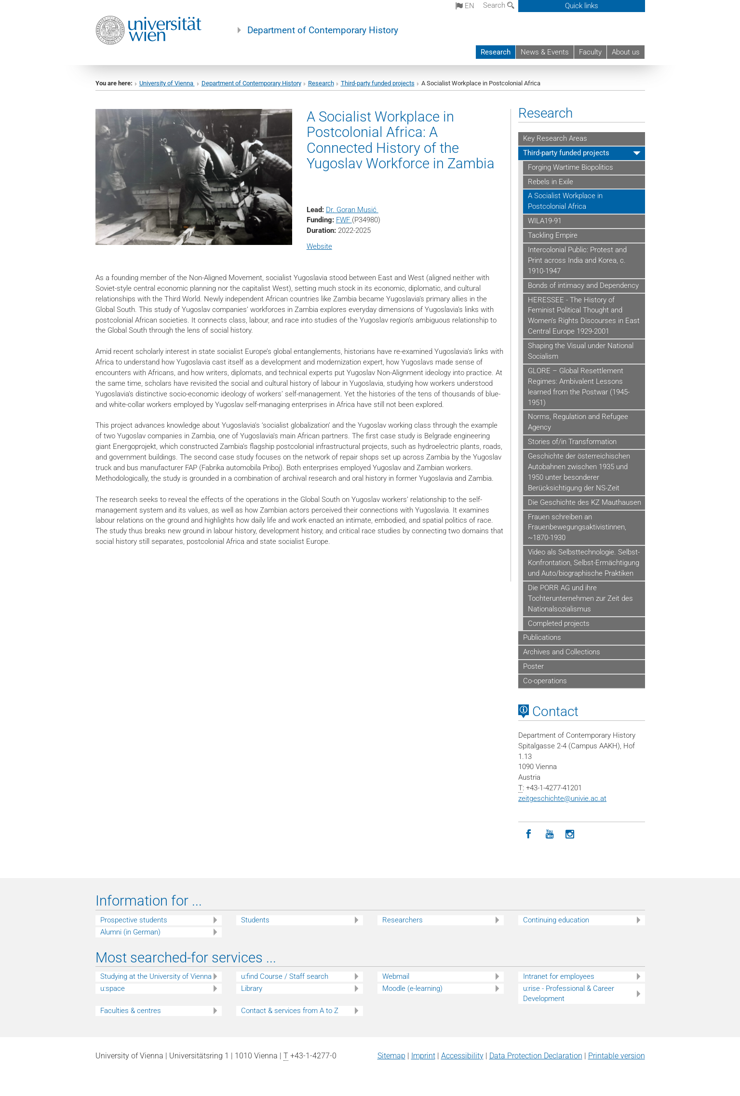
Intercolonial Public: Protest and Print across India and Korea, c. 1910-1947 (577, 260)
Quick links (581, 5)
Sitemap (391, 1055)
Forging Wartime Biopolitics (570, 167)
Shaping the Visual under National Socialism (580, 351)
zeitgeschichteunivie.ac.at (562, 798)
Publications (542, 637)
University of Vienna (167, 83)
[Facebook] (528, 834)
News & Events (545, 52)
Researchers (402, 920)
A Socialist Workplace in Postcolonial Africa (565, 201)
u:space (112, 988)
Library (251, 988)
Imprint (423, 1055)
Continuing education (556, 920)
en (465, 5)
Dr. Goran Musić (352, 209)
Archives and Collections (561, 652)
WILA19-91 (545, 220)
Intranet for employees (558, 976)
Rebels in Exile (550, 181)
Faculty (590, 52)
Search (498, 5)
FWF (344, 220)
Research (496, 52)
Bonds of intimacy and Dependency (583, 285)
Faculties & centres (130, 1010)
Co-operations (545, 681)
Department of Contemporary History (322, 30)
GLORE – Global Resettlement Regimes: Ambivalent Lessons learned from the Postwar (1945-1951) (579, 386)
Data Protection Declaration (535, 1055)
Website (319, 246)
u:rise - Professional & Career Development (568, 993)
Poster (533, 666)
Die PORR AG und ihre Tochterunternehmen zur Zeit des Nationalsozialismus (580, 598)
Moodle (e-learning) (412, 988)
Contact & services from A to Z (289, 1010)
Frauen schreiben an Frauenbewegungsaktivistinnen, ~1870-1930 (577, 527)
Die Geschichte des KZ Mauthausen (584, 502)
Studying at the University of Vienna (156, 976)
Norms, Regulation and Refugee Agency (578, 422)
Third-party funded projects (378, 83)
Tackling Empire (553, 235)
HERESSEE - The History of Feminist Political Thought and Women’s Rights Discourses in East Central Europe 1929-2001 (584, 316)
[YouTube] (549, 834)
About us (626, 52)
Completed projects (559, 623)
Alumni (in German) (130, 932)
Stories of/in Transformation (572, 441)
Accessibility (462, 1055)
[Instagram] (570, 834)
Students (255, 920)
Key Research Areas (555, 138)
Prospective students (133, 920)
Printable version (616, 1055)
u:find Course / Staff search (284, 976)
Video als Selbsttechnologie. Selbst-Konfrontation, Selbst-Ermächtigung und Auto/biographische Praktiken (584, 563)
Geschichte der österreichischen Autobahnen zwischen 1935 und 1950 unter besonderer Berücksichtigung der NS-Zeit (579, 472)
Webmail (395, 976)
